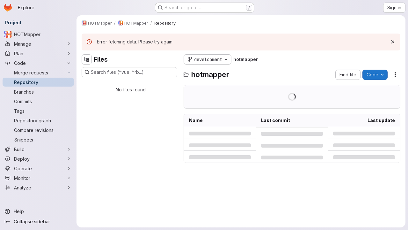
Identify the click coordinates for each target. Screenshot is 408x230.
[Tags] (38, 110)
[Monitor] (38, 177)
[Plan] (38, 53)
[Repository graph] (38, 120)
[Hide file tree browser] (87, 59)
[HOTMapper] (38, 34)
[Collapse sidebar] (38, 221)
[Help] (38, 211)
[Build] (38, 149)
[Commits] (38, 101)
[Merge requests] (38, 72)
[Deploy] (38, 158)
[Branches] (38, 91)
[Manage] (38, 43)
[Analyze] (38, 187)
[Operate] (38, 168)
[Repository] (38, 82)
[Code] (38, 62)
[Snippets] (38, 139)
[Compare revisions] (38, 130)
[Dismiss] (393, 42)
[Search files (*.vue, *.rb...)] (129, 72)
